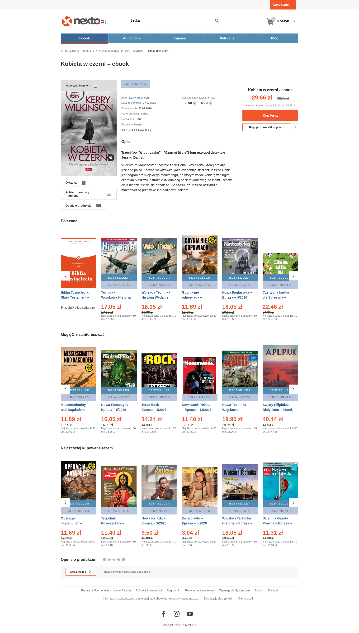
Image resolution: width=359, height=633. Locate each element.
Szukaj (135, 20)
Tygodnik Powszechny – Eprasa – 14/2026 (114, 523)
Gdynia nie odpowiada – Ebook (192, 297)
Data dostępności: (132, 102)
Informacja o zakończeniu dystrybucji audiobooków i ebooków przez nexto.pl (151, 598)
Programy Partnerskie (95, 590)
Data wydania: (130, 108)
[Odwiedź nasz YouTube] (190, 614)
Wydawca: (127, 124)
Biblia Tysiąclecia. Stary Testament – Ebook (75, 297)
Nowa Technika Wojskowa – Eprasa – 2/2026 (234, 410)
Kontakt (273, 590)
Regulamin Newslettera (199, 590)
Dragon (138, 124)
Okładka (71, 182)
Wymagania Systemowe (234, 590)
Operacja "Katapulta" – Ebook (71, 523)
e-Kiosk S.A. (190, 624)
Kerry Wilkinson (139, 97)
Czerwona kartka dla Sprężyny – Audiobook (276, 297)
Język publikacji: (131, 113)
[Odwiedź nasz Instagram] (176, 614)
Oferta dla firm (247, 598)
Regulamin (173, 590)
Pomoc (259, 590)
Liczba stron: (129, 119)
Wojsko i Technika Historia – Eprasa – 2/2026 (237, 523)
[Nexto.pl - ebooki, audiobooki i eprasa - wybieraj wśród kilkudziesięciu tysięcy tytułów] (85, 21)
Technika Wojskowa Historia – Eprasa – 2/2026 (116, 297)
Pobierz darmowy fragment (77, 194)
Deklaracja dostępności (218, 598)
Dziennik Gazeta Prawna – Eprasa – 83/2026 (277, 523)
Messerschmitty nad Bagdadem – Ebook (74, 410)
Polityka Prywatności (149, 590)
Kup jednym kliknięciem (266, 127)
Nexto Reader (122, 590)
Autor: (125, 97)
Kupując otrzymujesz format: (198, 97)
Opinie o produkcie (78, 205)
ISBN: (125, 129)
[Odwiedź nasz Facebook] (163, 614)
